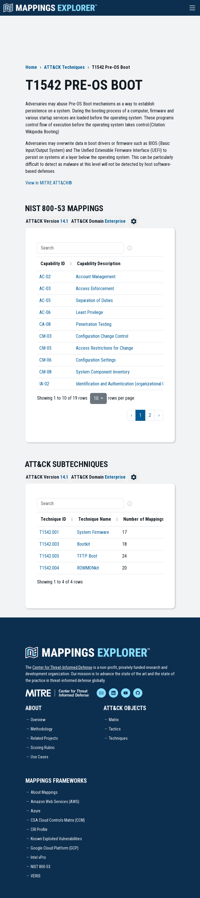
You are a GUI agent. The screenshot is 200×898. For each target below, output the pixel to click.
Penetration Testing (93, 324)
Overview (38, 720)
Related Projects (44, 738)
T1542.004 (49, 568)
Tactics (115, 729)
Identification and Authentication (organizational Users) (125, 384)
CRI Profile (39, 829)
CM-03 (45, 336)
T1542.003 (49, 544)
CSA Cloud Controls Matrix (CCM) (58, 820)
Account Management (95, 276)
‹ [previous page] (131, 415)
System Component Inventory (103, 372)
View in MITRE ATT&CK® (48, 183)
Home (31, 67)
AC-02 (45, 276)
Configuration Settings (96, 360)
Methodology (41, 729)
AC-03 (45, 288)
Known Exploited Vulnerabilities (56, 839)
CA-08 (45, 324)
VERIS (36, 876)
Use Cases (39, 757)
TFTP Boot (87, 556)
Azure (36, 811)
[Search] (80, 248)
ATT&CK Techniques (64, 67)
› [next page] (158, 415)
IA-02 (44, 384)
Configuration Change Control (102, 336)
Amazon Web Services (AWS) (55, 802)
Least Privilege (89, 312)
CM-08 (45, 372)
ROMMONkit (88, 568)
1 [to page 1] (140, 415)
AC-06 (45, 312)
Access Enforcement (95, 288)
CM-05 (45, 348)
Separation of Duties (94, 300)
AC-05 (45, 300)
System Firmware (93, 532)
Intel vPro (38, 857)
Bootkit (83, 544)
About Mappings (44, 792)
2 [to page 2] (150, 415)
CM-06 (45, 360)
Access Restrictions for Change (104, 348)
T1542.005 (49, 556)
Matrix (114, 720)
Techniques (118, 738)
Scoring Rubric (43, 748)
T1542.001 (49, 532)
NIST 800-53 (40, 867)
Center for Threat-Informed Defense (62, 667)
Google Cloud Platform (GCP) (54, 848)
